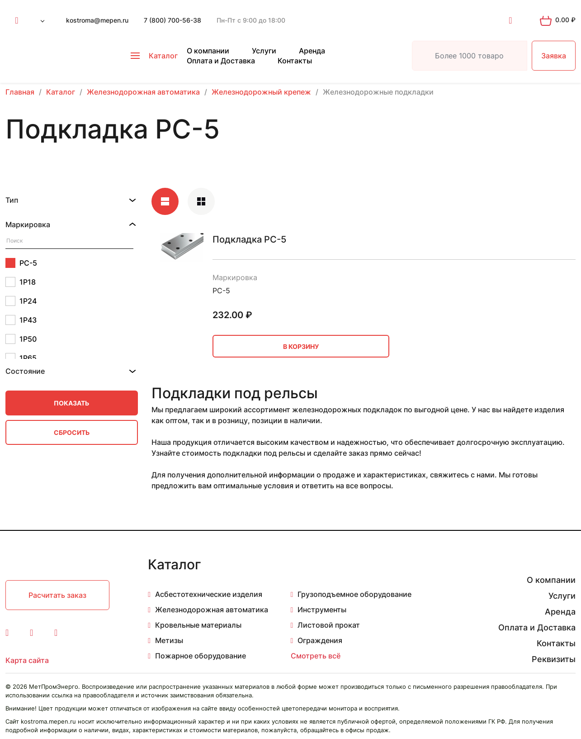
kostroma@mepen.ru (97, 20)
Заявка (553, 55)
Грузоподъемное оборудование (354, 594)
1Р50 (21, 339)
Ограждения (320, 640)
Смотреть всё (315, 655)
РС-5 (21, 263)
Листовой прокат (329, 624)
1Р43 (21, 320)
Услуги (264, 50)
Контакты (295, 60)
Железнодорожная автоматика (211, 609)
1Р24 (21, 301)
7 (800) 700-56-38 (172, 20)
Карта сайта (27, 660)
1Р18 (20, 282)
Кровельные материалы (198, 624)
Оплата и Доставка (221, 60)
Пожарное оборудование (200, 655)
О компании (208, 50)
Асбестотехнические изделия (208, 594)
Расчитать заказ (57, 595)
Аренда (312, 50)
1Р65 (21, 358)
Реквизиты (554, 659)
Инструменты (322, 609)
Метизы (169, 640)
